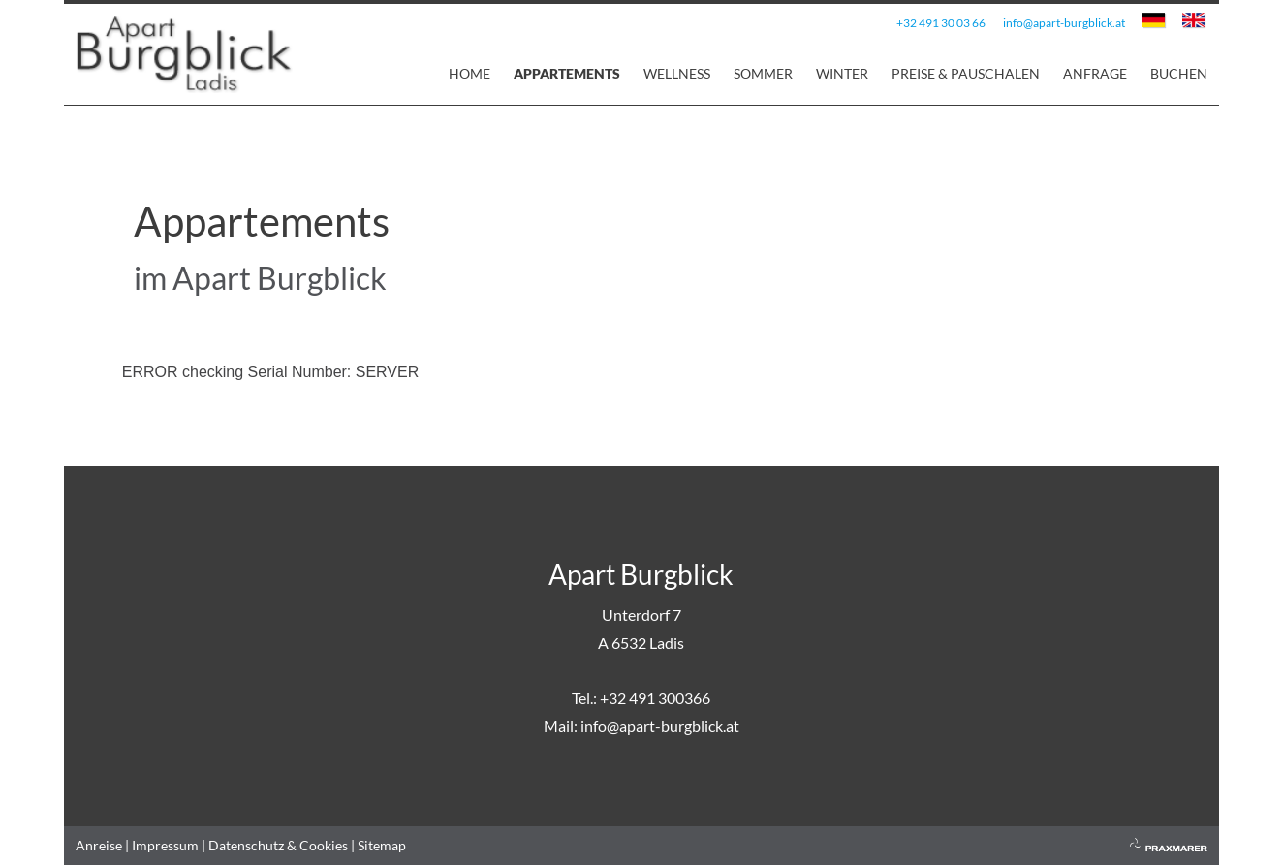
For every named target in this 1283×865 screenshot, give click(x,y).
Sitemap (382, 845)
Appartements (567, 73)
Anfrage (1095, 73)
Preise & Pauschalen (966, 73)
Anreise (99, 845)
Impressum (165, 845)
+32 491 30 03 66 (941, 23)
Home (469, 73)
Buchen (1178, 73)
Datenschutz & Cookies (278, 845)
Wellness (676, 73)
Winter (842, 73)
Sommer (763, 73)
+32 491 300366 (655, 698)
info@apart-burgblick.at (1064, 23)
